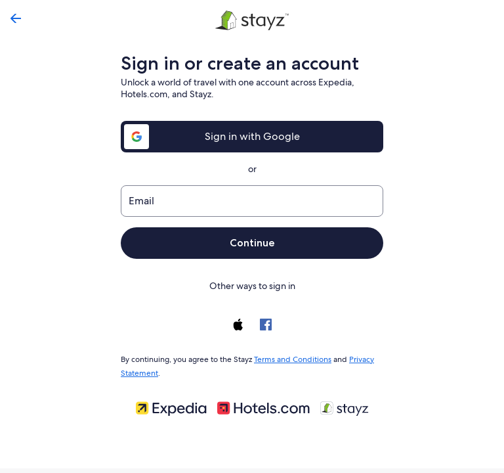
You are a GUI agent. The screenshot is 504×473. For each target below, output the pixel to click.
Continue (252, 242)
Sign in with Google (252, 136)
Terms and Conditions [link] (289, 358)
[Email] (252, 201)
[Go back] (16, 18)
